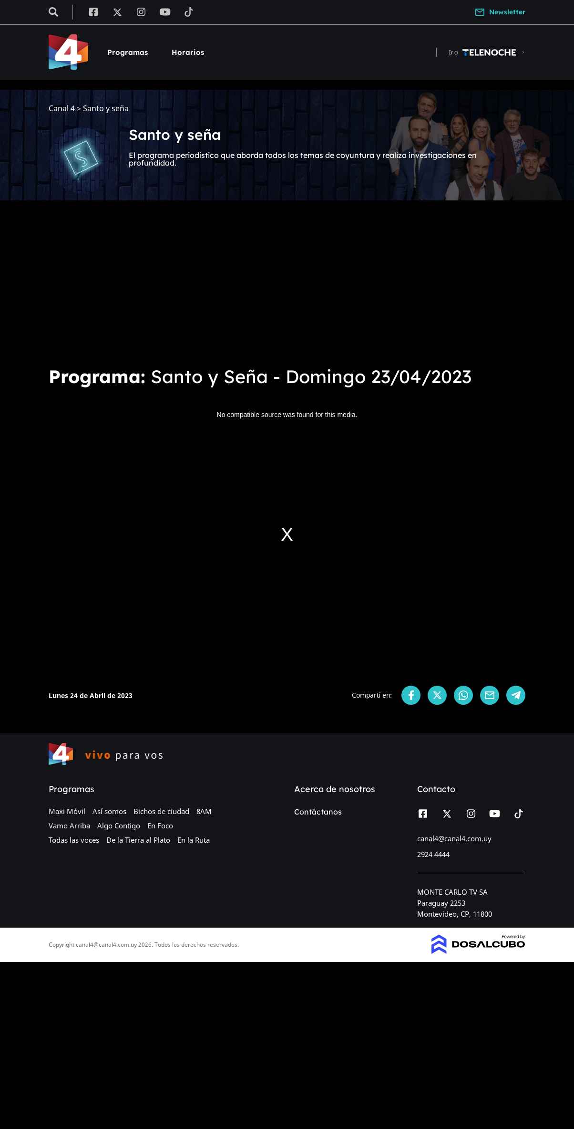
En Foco (160, 825)
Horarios (188, 52)
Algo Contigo (118, 825)
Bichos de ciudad (161, 811)
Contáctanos (318, 811)
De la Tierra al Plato (138, 840)
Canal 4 (62, 108)
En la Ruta (193, 840)
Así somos (109, 811)
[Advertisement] (287, 286)
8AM (204, 811)
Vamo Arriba (69, 825)
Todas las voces (74, 840)
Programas (127, 52)
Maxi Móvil (67, 811)
